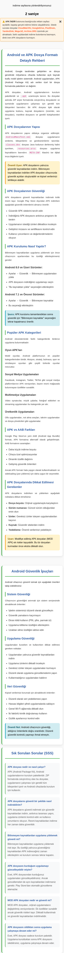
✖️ (60, 21)
